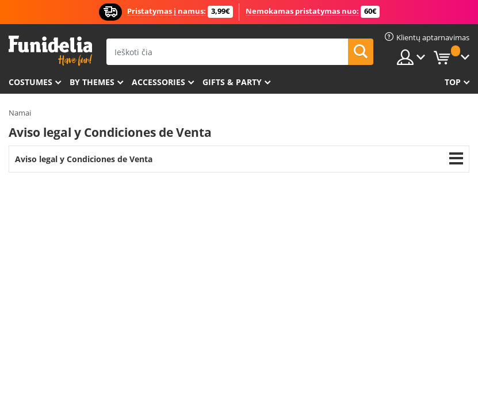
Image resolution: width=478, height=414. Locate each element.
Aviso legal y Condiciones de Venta (83, 159)
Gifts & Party (232, 81)
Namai (20, 113)
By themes (92, 81)
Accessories (158, 81)
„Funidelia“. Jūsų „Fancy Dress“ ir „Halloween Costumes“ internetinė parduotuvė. (50, 51)
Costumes (30, 81)
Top (453, 81)
